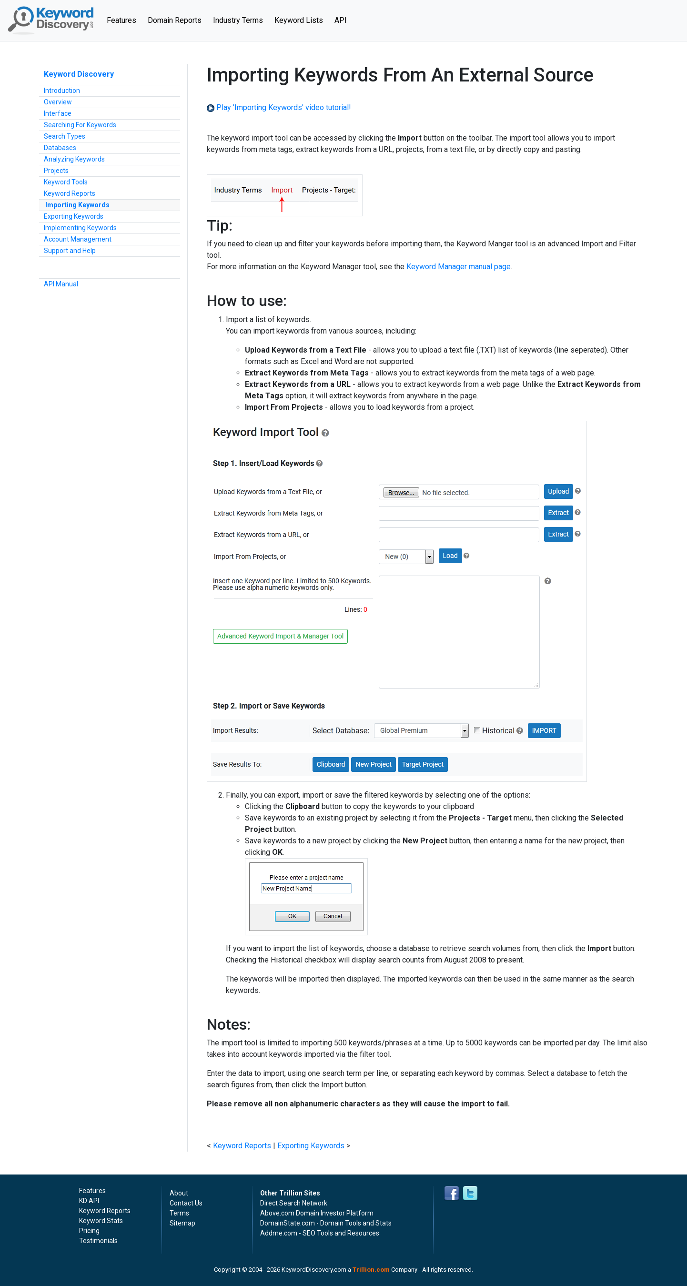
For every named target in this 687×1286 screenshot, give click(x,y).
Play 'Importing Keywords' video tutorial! (279, 107)
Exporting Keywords (73, 216)
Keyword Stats (101, 1221)
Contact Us (186, 1203)
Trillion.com (371, 1269)
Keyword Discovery (79, 74)
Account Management (77, 239)
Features (124, 19)
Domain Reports (175, 20)
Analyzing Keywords (74, 159)
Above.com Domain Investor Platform (317, 1213)
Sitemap (182, 1223)
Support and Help (70, 250)
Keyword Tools (66, 182)
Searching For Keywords (80, 125)
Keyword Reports (69, 193)
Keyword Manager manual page (458, 266)
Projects (56, 170)
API (340, 20)
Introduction (62, 90)
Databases (60, 148)
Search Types (64, 136)
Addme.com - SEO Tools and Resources (319, 1233)
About (179, 1193)
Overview (58, 102)
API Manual (61, 284)
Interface (57, 113)
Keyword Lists (298, 20)
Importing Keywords (77, 205)
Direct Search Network (293, 1203)
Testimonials (98, 1241)
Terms (179, 1213)
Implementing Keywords (80, 228)
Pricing (89, 1231)
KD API (89, 1201)
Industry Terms (238, 20)
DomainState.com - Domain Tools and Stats (326, 1223)
